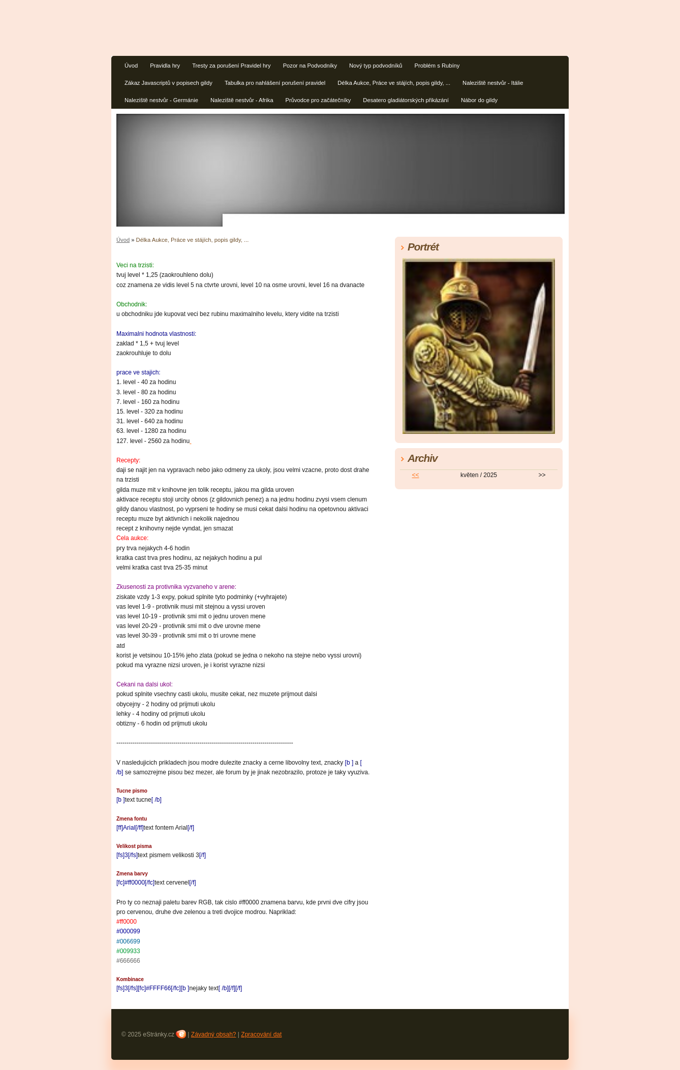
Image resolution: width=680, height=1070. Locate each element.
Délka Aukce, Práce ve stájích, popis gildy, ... (393, 83)
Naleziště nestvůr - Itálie (492, 83)
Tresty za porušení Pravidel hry (231, 65)
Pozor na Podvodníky (310, 65)
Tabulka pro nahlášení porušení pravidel (275, 83)
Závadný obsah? (213, 1034)
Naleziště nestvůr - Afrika (241, 100)
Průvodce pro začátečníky (318, 100)
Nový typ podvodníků (375, 65)
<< (415, 475)
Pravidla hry (165, 65)
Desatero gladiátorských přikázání (406, 100)
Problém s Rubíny (436, 65)
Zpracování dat (261, 1034)
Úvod (131, 65)
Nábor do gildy (479, 100)
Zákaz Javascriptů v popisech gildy (168, 83)
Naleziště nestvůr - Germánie (161, 100)
